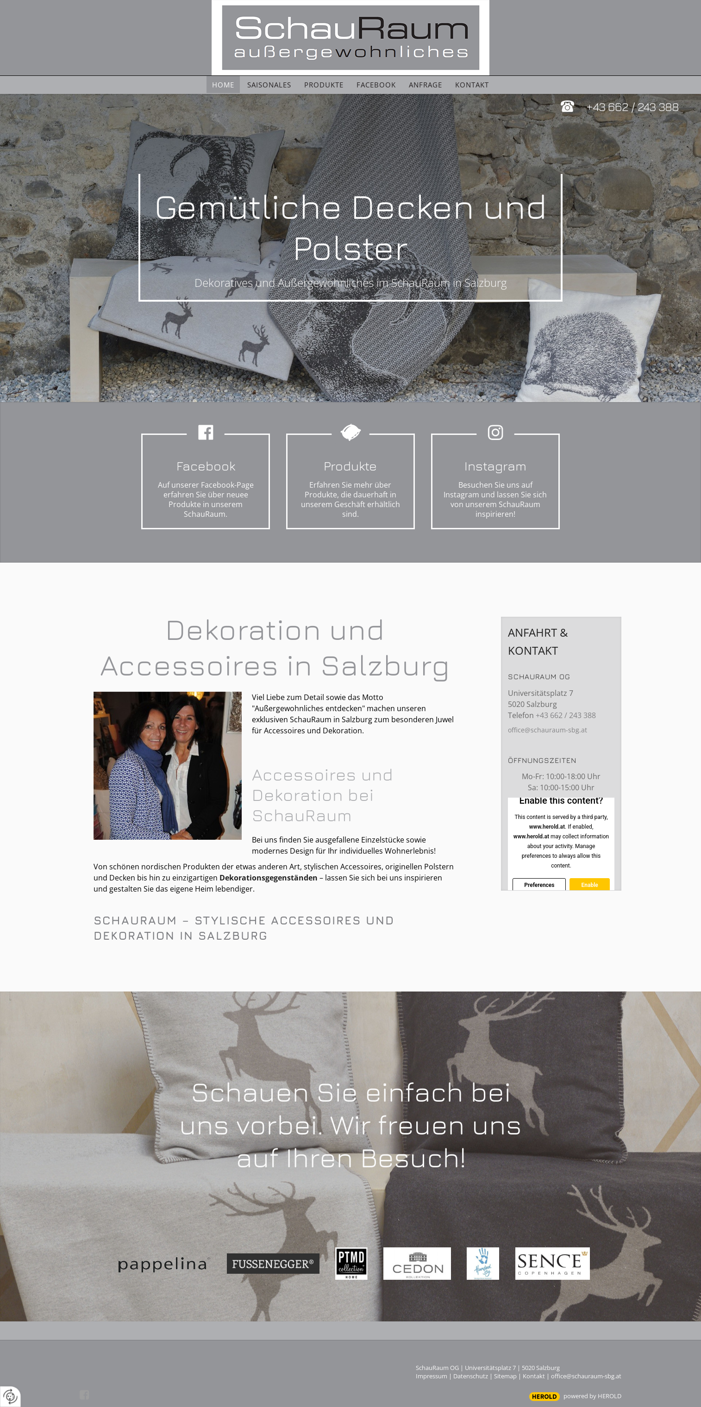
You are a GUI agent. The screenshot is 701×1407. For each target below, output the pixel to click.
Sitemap (505, 1376)
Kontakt (534, 1376)
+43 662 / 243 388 (632, 105)
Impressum (431, 1376)
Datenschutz (470, 1376)
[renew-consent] (10, 1396)
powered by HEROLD (592, 1396)
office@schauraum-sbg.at (547, 729)
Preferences (539, 885)
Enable (589, 885)
